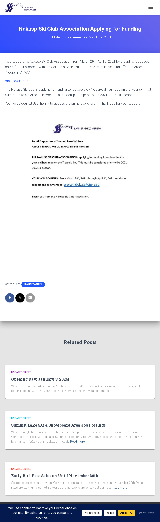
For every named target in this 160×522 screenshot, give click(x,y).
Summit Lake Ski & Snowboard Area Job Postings (58, 425)
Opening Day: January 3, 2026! (40, 379)
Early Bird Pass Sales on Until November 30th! (55, 475)
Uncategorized (33, 284)
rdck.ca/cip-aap (16, 81)
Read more (77, 441)
